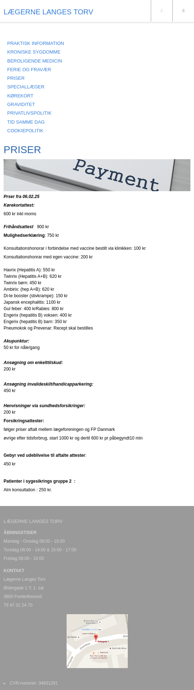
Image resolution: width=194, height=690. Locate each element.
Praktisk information (35, 43)
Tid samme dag (26, 122)
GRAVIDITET (21, 104)
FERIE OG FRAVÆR (29, 69)
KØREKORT (20, 95)
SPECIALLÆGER (25, 86)
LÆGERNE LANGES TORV (48, 12)
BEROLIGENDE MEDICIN (34, 61)
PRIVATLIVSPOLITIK (29, 113)
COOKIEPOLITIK (25, 130)
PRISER (15, 78)
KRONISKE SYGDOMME (33, 52)
